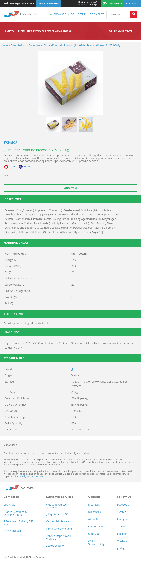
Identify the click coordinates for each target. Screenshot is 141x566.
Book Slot (97, 14)
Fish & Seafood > (19, 45)
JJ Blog (121, 548)
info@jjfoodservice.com (31, 476)
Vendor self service (57, 521)
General (94, 497)
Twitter (121, 512)
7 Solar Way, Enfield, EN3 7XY (18, 523)
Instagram (123, 519)
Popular (13, 166)
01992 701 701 (12, 531)
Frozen (27, 166)
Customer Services (59, 497)
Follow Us (124, 497)
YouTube (122, 541)
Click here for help (87, 3)
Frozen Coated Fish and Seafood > (46, 45)
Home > (6, 45)
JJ (72, 369)
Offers (81, 14)
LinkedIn (122, 533)
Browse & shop (64, 14)
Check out (132, 3)
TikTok (121, 526)
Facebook (123, 504)
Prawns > (69, 45)
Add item (70, 188)
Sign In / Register (48, 3)
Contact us (11, 497)
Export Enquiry (55, 545)
